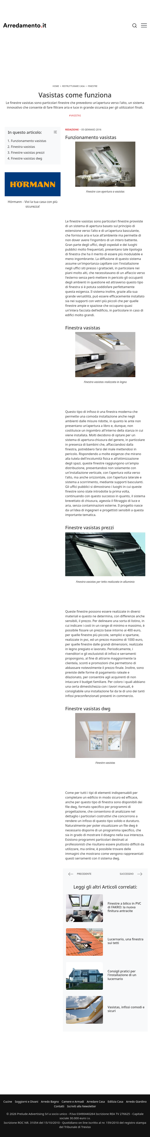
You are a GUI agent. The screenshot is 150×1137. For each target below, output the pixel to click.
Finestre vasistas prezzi (28, 152)
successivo (131, 874)
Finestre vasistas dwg (26, 158)
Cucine (7, 1101)
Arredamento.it (24, 25)
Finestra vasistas (23, 147)
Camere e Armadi (73, 1101)
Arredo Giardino (136, 1101)
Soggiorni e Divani (26, 1101)
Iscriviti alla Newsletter (81, 1106)
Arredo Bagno (50, 1101)
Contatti (59, 1106)
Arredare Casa (96, 1101)
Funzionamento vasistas (28, 141)
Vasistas (76, 115)
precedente (79, 874)
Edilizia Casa (115, 1101)
